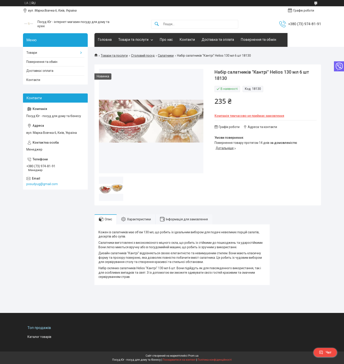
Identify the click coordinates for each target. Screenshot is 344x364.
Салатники (166, 55)
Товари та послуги (133, 39)
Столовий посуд (143, 55)
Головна (105, 39)
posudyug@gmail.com (42, 184)
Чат (325, 352)
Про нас (166, 39)
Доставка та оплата (218, 39)
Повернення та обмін (258, 39)
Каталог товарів (39, 337)
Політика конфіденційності (215, 359)
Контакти (187, 39)
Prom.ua (193, 355)
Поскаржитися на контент (179, 359)
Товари (31, 52)
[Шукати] (157, 24)
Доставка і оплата (39, 70)
